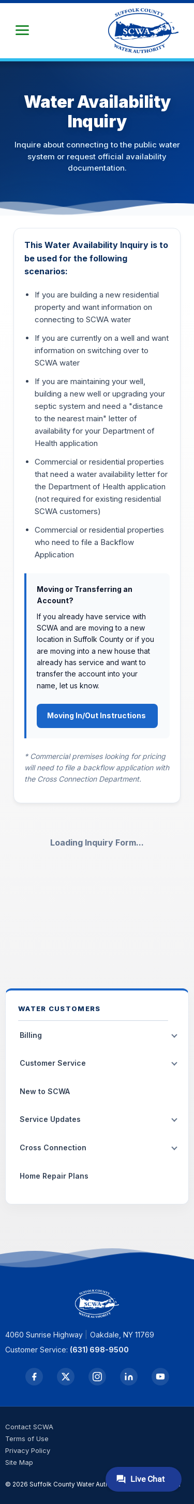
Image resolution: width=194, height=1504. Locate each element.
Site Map (19, 1462)
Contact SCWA (29, 1427)
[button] (22, 30)
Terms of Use (27, 1438)
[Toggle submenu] (174, 1036)
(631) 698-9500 (99, 1349)
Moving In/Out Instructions (97, 715)
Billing (31, 1035)
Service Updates (50, 1119)
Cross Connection (53, 1147)
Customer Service (53, 1063)
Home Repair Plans (54, 1175)
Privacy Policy (27, 1450)
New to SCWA (45, 1091)
